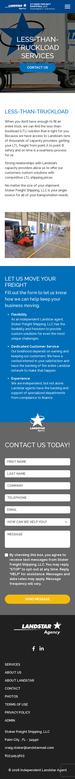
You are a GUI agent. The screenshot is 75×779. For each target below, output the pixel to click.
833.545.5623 (14, 756)
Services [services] (12, 664)
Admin (10, 720)
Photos (11, 696)
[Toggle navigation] (67, 6)
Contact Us (37, 67)
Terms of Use (16, 704)
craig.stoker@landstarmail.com (29, 748)
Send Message (37, 599)
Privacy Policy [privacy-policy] (17, 712)
